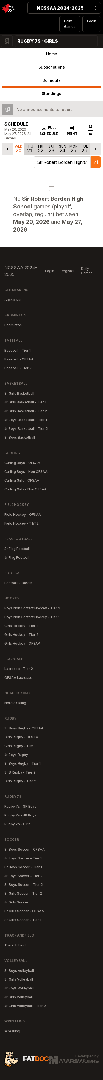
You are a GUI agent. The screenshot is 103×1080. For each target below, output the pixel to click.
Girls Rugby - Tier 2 (20, 781)
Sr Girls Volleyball (18, 979)
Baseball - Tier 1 (17, 350)
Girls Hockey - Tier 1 (21, 626)
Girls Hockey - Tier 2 (21, 635)
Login (91, 21)
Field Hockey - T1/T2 (21, 523)
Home (51, 53)
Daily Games (70, 24)
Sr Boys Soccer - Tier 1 (23, 867)
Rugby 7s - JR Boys (20, 815)
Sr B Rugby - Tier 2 (19, 772)
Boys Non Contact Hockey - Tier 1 (31, 617)
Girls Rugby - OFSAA (21, 737)
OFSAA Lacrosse (18, 677)
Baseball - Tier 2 (18, 368)
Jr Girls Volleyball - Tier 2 (25, 1006)
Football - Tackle (18, 583)
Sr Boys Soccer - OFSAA (24, 849)
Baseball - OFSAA (19, 359)
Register (67, 271)
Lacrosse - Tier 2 (18, 669)
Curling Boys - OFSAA (22, 463)
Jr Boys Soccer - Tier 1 (23, 858)
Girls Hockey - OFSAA (22, 643)
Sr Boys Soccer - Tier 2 (23, 885)
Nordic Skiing (15, 703)
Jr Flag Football (16, 557)
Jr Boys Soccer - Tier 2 (23, 876)
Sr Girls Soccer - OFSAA (24, 911)
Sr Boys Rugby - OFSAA (23, 728)
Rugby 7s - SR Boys (20, 806)
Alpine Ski (12, 300)
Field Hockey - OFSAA (22, 514)
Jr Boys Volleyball (19, 988)
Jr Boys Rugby (16, 755)
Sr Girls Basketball (19, 393)
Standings (51, 93)
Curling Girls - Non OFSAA (25, 489)
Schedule (52, 80)
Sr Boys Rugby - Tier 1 (22, 763)
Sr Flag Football (17, 549)
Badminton (13, 325)
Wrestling (12, 1031)
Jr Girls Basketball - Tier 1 (25, 402)
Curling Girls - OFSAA (21, 480)
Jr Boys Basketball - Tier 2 (26, 429)
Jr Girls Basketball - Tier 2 (25, 411)
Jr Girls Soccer (16, 902)
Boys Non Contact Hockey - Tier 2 (32, 608)
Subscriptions (51, 67)
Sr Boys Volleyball (19, 970)
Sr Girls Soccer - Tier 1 (22, 920)
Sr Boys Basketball (19, 437)
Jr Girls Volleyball (18, 997)
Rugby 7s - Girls (17, 824)
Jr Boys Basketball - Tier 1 (25, 420)
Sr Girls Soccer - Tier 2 (23, 893)
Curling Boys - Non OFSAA (26, 472)
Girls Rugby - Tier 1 (19, 746)
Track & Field (15, 945)
